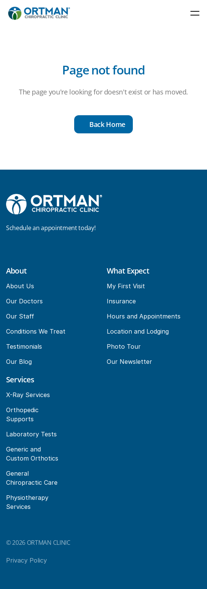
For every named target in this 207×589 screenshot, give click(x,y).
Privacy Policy (26, 560)
